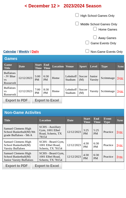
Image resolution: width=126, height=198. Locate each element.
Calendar (9, 51)
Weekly (24, 51)
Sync (120, 77)
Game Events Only (103, 43)
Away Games (107, 38)
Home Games (107, 29)
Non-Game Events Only (106, 51)
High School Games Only (97, 15)
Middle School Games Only (98, 24)
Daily (35, 51)
